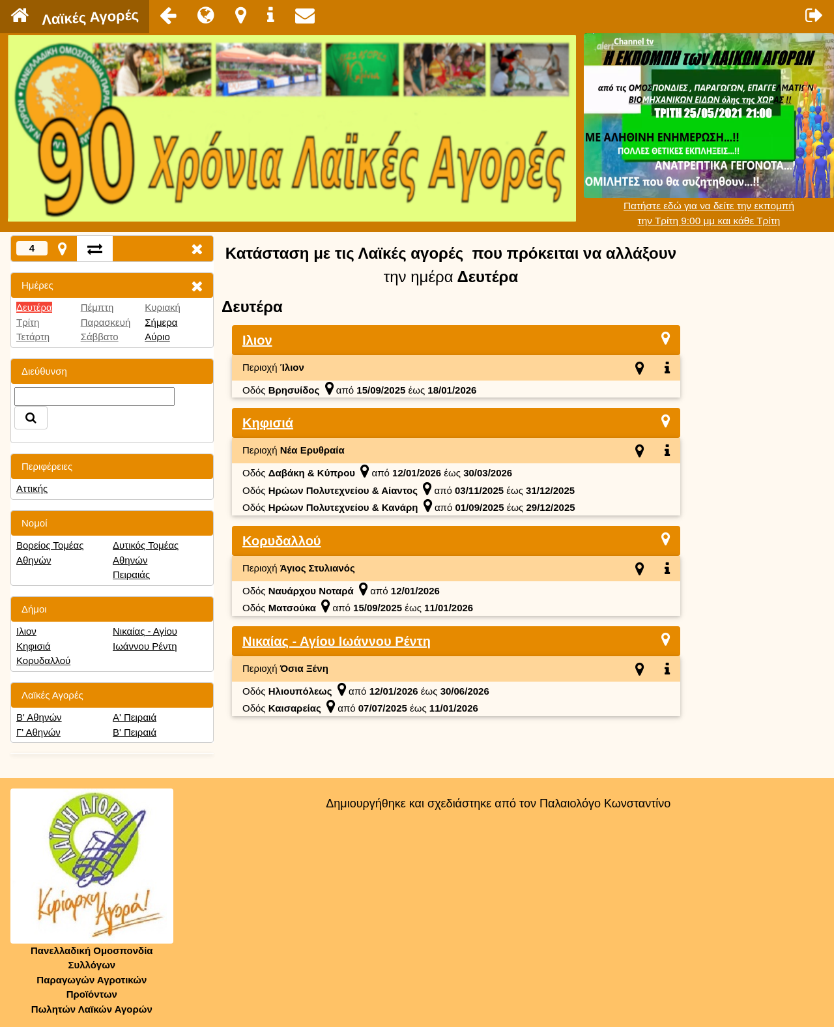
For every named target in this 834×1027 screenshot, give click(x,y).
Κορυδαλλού (43, 660)
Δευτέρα (34, 307)
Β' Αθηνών (39, 717)
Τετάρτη (33, 336)
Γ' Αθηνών (38, 732)
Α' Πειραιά (134, 717)
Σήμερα (161, 322)
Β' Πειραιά (134, 732)
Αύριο (157, 336)
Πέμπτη (97, 307)
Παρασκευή (106, 322)
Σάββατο (100, 336)
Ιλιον (26, 631)
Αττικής (32, 488)
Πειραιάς (131, 574)
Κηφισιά (33, 646)
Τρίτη (27, 322)
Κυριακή (162, 307)
